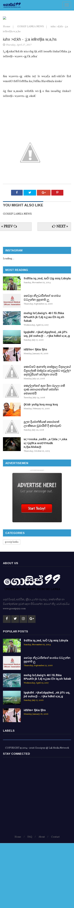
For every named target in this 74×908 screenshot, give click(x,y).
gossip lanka (11, 606)
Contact (55, 902)
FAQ (29, 902)
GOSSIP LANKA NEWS (30, 91)
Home (7, 91)
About (41, 902)
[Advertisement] (37, 863)
